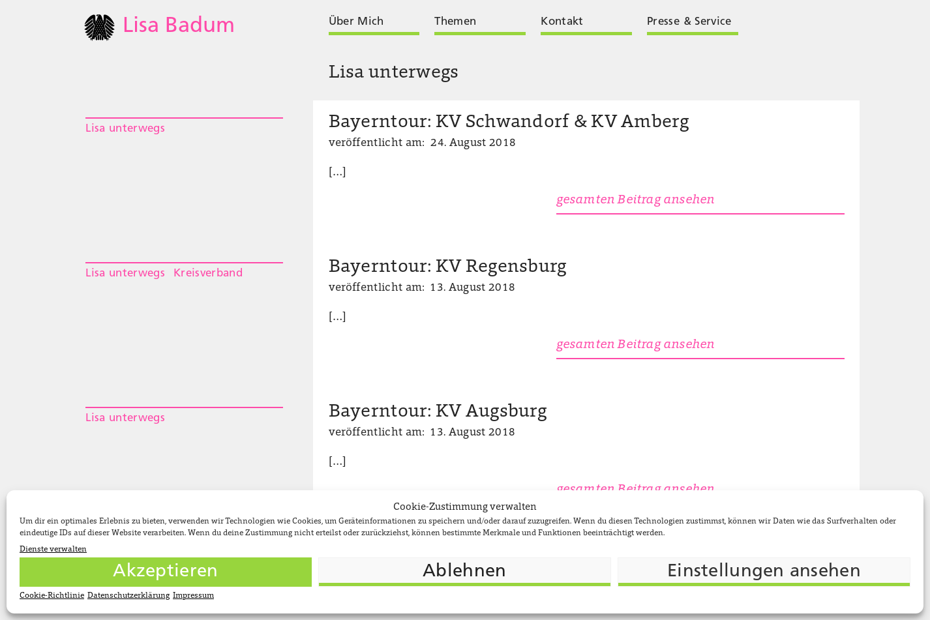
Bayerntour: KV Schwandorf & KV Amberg (509, 123)
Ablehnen (464, 572)
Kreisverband (208, 273)
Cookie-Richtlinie (52, 596)
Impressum (193, 596)
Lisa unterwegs (125, 128)
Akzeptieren (165, 572)
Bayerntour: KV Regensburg (448, 267)
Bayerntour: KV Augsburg (438, 412)
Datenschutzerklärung (128, 596)
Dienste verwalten (53, 550)
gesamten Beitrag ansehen (635, 200)
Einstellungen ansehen (764, 572)
